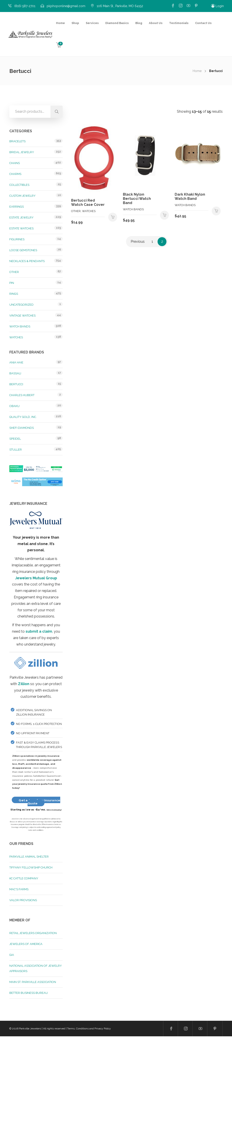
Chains (14, 163)
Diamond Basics (117, 23)
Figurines (16, 239)
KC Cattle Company (23, 878)
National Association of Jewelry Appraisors (35, 968)
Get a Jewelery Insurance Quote (39, 801)
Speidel (15, 438)
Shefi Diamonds (21, 427)
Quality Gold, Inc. (23, 417)
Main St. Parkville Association (32, 982)
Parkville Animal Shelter (29, 856)
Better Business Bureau (28, 993)
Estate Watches (21, 228)
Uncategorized (21, 304)
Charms (15, 174)
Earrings (16, 206)
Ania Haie (16, 362)
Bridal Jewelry (21, 152)
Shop (75, 23)
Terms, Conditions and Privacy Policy (89, 1028)
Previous (138, 241)
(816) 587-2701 (24, 6)
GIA (11, 955)
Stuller (15, 449)
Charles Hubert (21, 395)
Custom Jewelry (22, 195)
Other (14, 272)
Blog (138, 23)
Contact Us (203, 23)
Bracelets (17, 141)
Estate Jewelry (21, 217)
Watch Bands (19, 326)
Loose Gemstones (23, 250)
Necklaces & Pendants (27, 261)
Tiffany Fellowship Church (30, 867)
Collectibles (19, 184)
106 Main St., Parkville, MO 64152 (120, 6)
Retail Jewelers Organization (33, 933)
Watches (16, 337)
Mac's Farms (18, 889)
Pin (11, 283)
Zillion (23, 684)
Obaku (14, 406)
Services (92, 23)
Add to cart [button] (112, 217)
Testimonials (178, 23)
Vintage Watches (22, 315)
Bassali (15, 373)
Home (60, 23)
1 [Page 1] (152, 241)
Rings (13, 293)
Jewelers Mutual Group (36, 578)
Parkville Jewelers (30, 1028)
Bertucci (16, 384)
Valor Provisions (23, 900)
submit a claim (39, 631)
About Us (155, 23)
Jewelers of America (25, 944)
